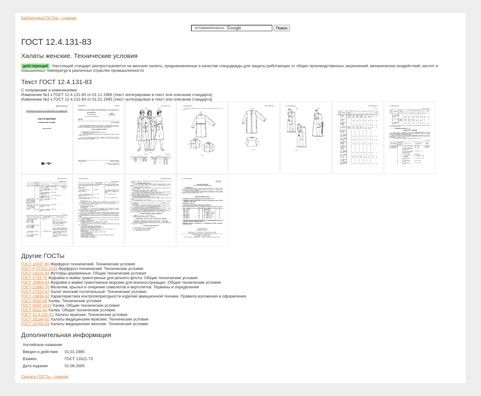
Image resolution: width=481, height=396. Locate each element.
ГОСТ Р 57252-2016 (39, 268)
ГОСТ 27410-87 (35, 291)
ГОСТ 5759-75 (34, 277)
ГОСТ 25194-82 (35, 319)
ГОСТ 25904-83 (35, 282)
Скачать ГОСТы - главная (44, 376)
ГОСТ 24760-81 (35, 323)
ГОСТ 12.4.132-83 (37, 314)
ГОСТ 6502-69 (34, 300)
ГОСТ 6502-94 (34, 310)
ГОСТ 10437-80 (35, 264)
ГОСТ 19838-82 (35, 296)
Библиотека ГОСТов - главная (48, 18)
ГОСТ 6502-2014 (36, 305)
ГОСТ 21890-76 (35, 287)
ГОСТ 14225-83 (35, 273)
